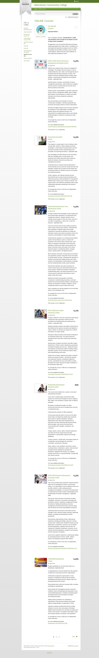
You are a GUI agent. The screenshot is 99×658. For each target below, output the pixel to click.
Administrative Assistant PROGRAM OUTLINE (60, 465)
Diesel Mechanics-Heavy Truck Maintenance (60, 300)
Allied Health (26, 31)
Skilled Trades (27, 58)
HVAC (25, 48)
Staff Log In (49, 652)
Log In (77, 1)
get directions (51, 645)
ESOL (25, 45)
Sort (66, 17)
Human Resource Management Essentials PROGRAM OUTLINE (63, 126)
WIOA (57, 129)
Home (35, 9)
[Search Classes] (53, 14)
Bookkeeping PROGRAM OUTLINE (57, 623)
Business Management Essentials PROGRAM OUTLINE (63, 548)
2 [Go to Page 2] (56, 637)
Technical (26, 60)
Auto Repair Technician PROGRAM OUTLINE (60, 374)
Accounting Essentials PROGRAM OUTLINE (60, 196)
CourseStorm (75, 645)
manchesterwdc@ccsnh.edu (29, 647)
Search (75, 13)
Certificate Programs (28, 42)
